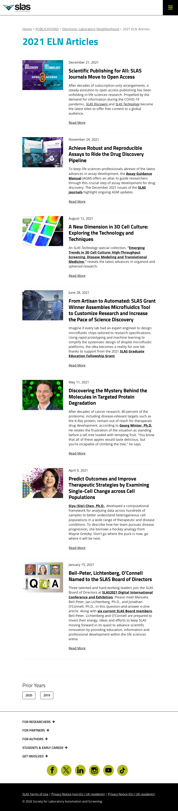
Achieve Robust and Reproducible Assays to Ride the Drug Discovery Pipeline (106, 154)
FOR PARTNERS (34, 730)
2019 (46, 695)
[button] (170, 7)
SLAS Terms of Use (35, 794)
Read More (77, 122)
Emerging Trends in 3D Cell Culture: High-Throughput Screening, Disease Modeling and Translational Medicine (108, 254)
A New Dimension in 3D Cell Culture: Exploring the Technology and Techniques (108, 233)
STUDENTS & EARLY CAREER (43, 748)
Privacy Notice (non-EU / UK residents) (78, 794)
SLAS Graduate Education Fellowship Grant (106, 353)
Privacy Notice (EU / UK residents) (131, 794)
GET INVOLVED (33, 756)
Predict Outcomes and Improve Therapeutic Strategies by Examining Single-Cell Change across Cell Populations (109, 488)
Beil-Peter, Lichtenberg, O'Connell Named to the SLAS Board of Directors (110, 576)
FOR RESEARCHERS (36, 722)
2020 (29, 695)
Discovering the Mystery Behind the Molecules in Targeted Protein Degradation (108, 396)
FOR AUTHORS (33, 739)
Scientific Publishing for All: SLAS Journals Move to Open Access (105, 74)
